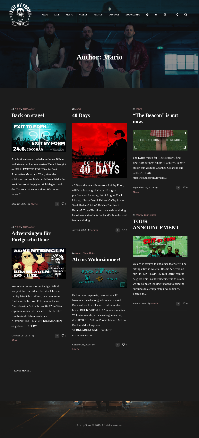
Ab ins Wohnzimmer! (96, 259)
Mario (34, 203)
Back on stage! (28, 115)
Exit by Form (84, 425)
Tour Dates (28, 108)
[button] (45, 15)
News (18, 108)
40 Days (81, 115)
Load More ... (22, 370)
